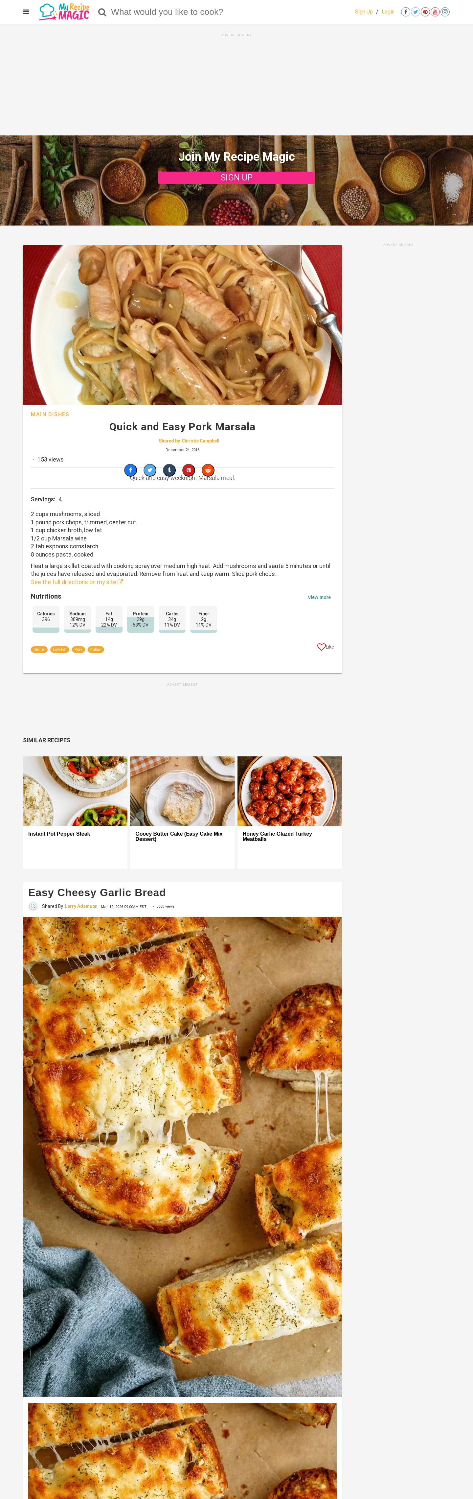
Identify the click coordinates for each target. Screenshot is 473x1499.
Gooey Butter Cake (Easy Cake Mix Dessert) (178, 836)
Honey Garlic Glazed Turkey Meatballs (277, 836)
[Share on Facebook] (130, 470)
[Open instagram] (445, 11)
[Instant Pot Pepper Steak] (75, 791)
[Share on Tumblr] (169, 470)
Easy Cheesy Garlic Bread (97, 892)
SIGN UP (237, 177)
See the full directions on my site (77, 582)
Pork (78, 649)
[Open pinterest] (425, 11)
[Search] (102, 12)
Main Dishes (50, 414)
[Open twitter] (415, 11)
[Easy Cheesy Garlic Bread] (182, 1157)
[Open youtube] (435, 11)
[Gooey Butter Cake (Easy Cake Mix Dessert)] (182, 791)
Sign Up (364, 12)
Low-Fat (60, 649)
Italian (95, 649)
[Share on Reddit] (208, 470)
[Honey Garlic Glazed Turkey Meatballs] (289, 791)
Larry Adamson (81, 906)
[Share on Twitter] (150, 470)
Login (388, 12)
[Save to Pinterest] (188, 470)
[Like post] (325, 648)
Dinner (39, 649)
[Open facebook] (405, 11)
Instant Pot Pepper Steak (59, 834)
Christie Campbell (200, 440)
